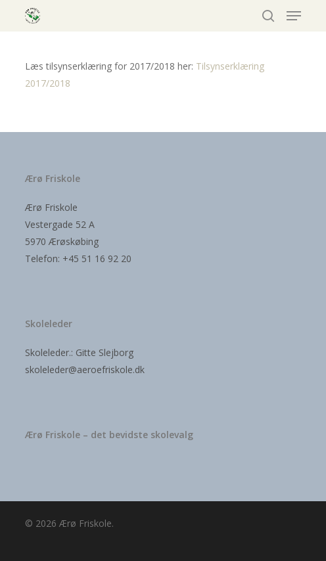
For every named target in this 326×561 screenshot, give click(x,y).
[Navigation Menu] (294, 15)
